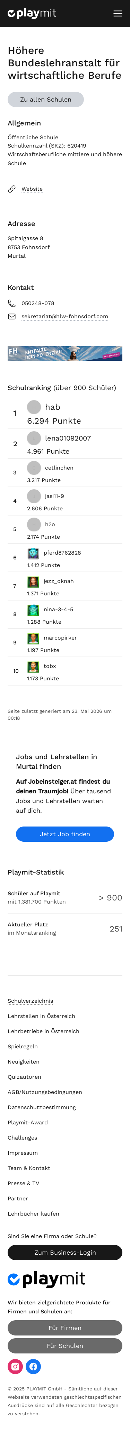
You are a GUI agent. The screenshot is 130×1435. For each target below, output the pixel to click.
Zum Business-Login (65, 1252)
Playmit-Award (28, 1122)
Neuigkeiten (24, 1061)
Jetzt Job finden (65, 834)
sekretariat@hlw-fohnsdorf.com (58, 316)
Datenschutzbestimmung (42, 1107)
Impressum (23, 1153)
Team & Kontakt (29, 1168)
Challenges (22, 1137)
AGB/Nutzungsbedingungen (45, 1092)
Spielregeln (23, 1046)
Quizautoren (24, 1077)
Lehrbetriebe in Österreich (43, 1031)
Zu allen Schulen (45, 99)
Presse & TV (23, 1183)
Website (25, 189)
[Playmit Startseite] (31, 13)
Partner (18, 1198)
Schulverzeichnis (30, 1001)
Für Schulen (65, 1345)
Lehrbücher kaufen (33, 1213)
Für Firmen (65, 1327)
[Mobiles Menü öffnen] (118, 13)
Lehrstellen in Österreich (41, 1016)
